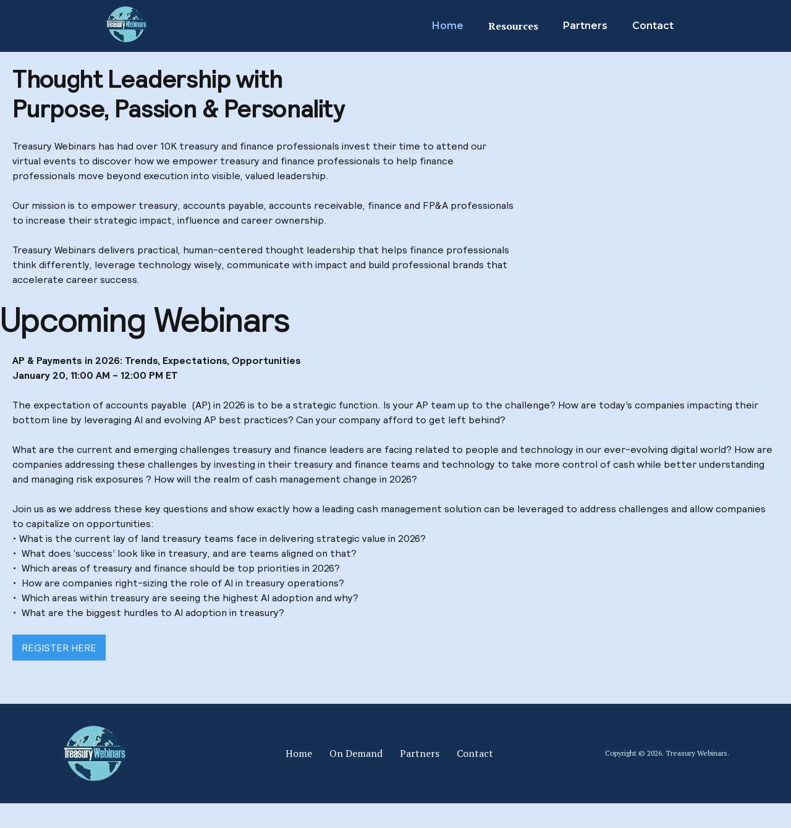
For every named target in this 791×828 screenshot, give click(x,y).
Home (447, 26)
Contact (653, 26)
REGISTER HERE (59, 647)
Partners (585, 26)
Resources (513, 26)
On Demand (356, 753)
